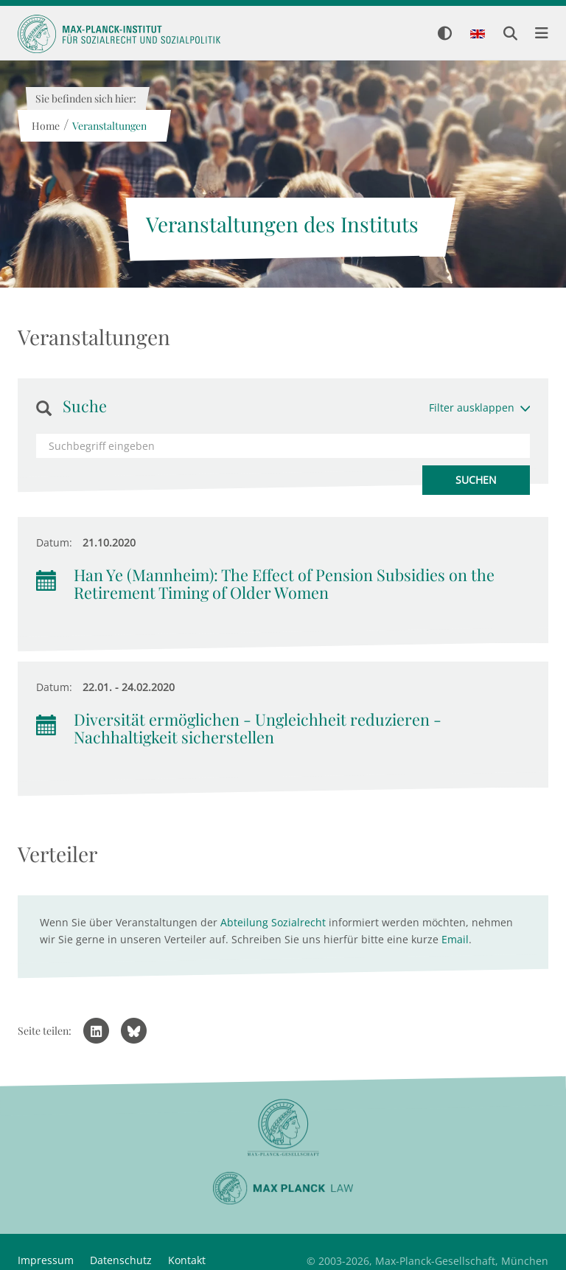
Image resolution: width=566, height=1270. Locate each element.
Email (455, 939)
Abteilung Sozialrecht (273, 922)
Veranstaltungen (108, 126)
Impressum (46, 1260)
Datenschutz (121, 1260)
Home (45, 126)
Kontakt (187, 1260)
